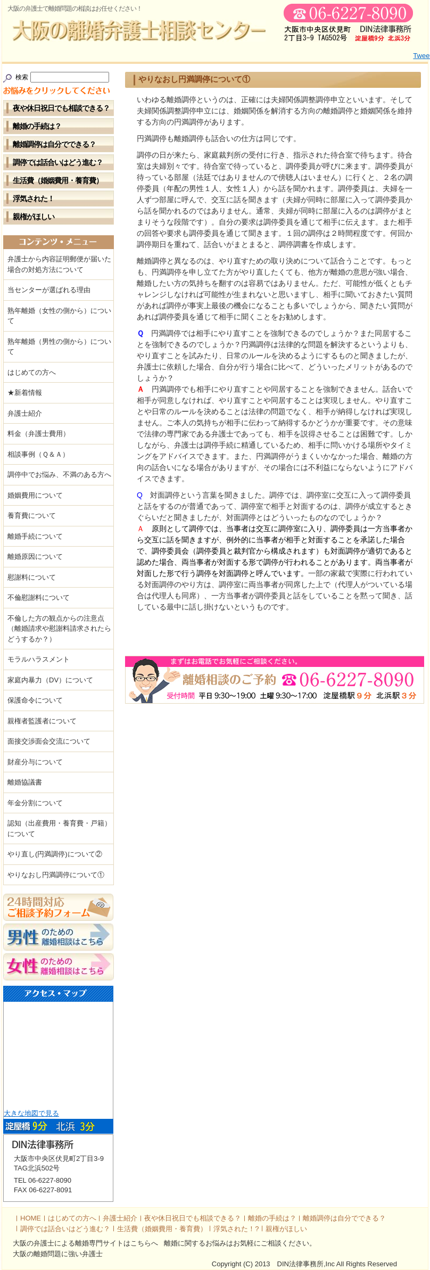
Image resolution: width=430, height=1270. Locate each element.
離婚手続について (35, 536)
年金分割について (35, 803)
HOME (30, 1218)
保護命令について (35, 700)
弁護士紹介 (24, 413)
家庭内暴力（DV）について (50, 680)
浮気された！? (236, 1229)
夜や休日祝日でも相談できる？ (61, 108)
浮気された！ (33, 198)
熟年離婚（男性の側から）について (59, 346)
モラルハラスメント (38, 659)
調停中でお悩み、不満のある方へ (59, 475)
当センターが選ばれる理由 (48, 290)
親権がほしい (33, 216)
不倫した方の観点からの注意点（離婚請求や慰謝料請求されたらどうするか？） (59, 628)
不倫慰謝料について (38, 597)
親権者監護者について (42, 721)
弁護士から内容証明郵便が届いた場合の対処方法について (59, 264)
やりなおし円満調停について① (55, 875)
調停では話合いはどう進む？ (58, 162)
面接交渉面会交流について (48, 741)
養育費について (31, 515)
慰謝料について (31, 577)
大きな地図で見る (31, 1113)
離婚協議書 (24, 782)
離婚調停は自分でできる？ (54, 144)
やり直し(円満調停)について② (54, 854)
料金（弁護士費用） (38, 434)
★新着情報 (24, 393)
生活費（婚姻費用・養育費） (58, 180)
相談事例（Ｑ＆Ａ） (38, 454)
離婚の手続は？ (37, 126)
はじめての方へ (31, 372)
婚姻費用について (35, 495)
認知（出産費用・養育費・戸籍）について (59, 828)
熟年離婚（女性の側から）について (59, 316)
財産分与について (35, 762)
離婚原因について (35, 556)
